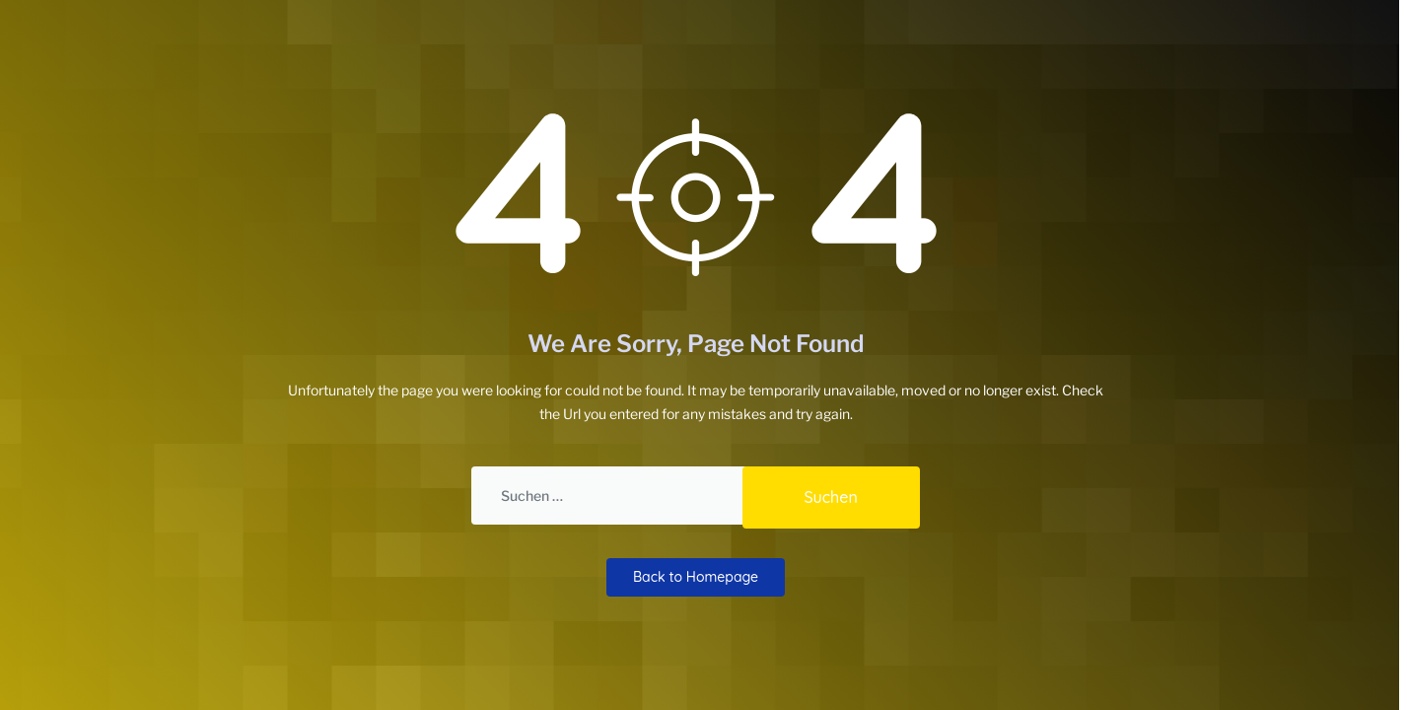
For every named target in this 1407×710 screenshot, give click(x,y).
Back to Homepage (695, 575)
